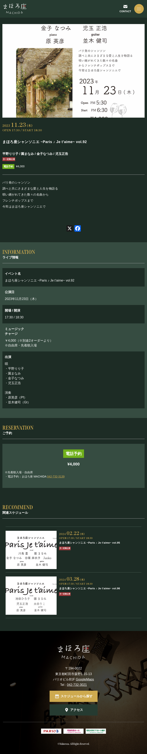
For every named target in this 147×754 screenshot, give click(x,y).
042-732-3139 (56, 476)
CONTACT (125, 11)
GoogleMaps (85, 679)
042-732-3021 (77, 684)
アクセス (76, 710)
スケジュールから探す (77, 696)
